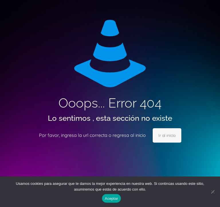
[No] (213, 192)
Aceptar (111, 198)
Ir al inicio (167, 135)
